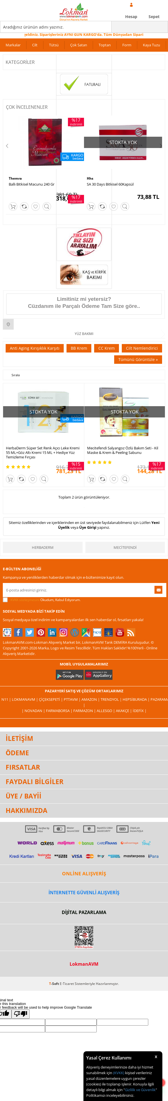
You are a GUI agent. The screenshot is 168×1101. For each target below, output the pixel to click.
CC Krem (106, 348)
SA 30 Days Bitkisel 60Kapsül (110, 184)
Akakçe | (124, 710)
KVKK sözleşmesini (24, 599)
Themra (15, 178)
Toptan (105, 44)
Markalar (13, 44)
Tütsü (54, 44)
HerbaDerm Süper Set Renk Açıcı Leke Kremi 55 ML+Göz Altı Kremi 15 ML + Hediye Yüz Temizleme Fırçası (42, 452)
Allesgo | (106, 710)
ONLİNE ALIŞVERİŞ (84, 873)
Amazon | (91, 699)
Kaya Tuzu (151, 44)
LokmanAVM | (25, 699)
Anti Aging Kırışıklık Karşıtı (34, 348)
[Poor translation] (21, 1014)
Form (126, 44)
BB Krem (79, 348)
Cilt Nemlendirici (142, 348)
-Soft (54, 983)
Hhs (90, 178)
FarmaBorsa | (59, 710)
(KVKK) (118, 1072)
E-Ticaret (67, 983)
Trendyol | (112, 699)
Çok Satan (78, 44)
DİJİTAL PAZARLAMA (84, 912)
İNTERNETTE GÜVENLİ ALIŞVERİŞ (84, 892)
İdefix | (140, 710)
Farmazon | (85, 710)
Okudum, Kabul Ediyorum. (42, 600)
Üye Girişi (87, 527)
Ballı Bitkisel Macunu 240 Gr (31, 184)
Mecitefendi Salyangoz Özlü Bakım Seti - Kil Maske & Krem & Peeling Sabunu (122, 450)
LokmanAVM (84, 964)
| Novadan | (34, 710)
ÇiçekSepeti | (51, 699)
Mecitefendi (125, 547)
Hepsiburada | (137, 699)
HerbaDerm (43, 547)
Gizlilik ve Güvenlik (140, 1089)
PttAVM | (72, 699)
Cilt (34, 44)
